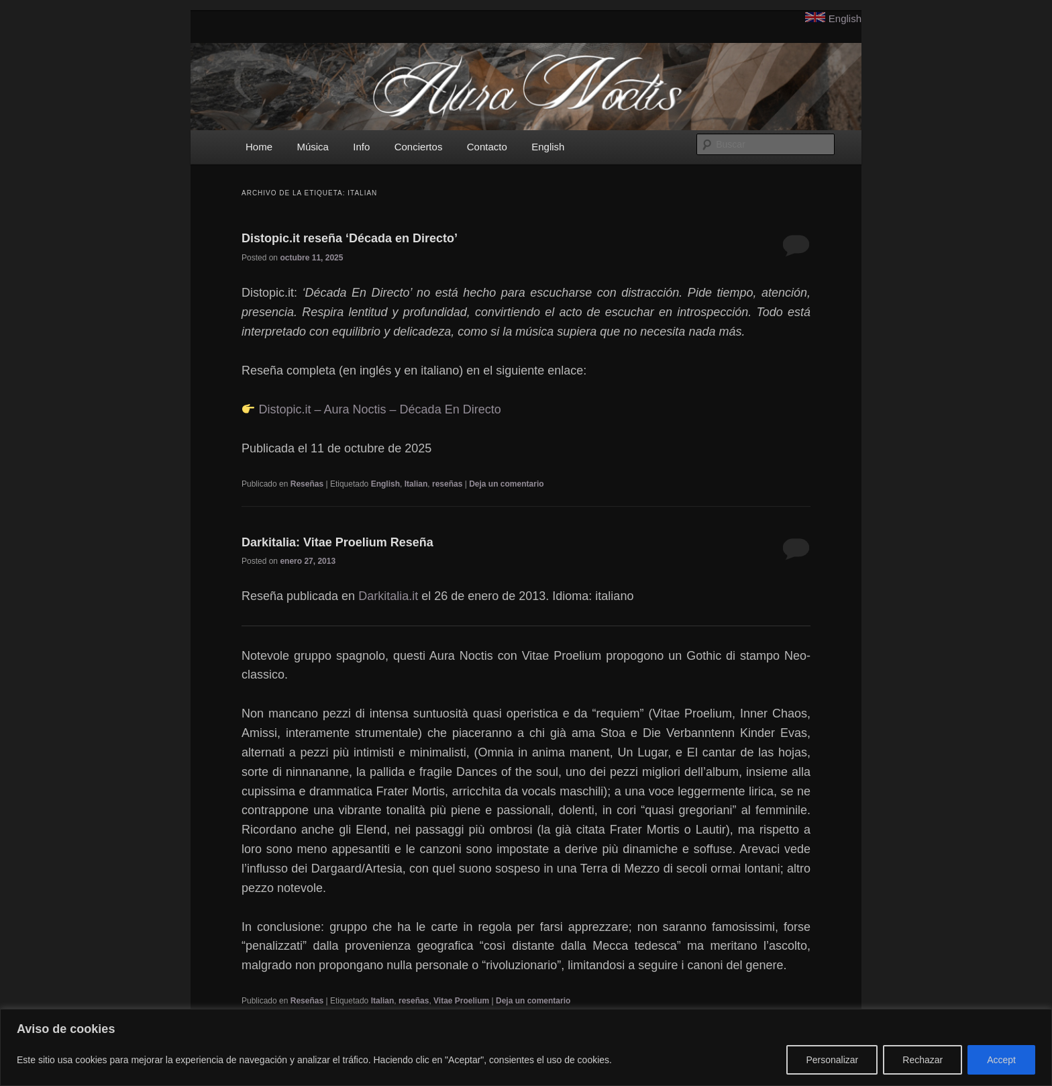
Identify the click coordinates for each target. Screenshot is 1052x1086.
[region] (526, 1047)
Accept (1001, 1059)
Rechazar (922, 1059)
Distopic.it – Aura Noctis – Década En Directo (380, 409)
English (845, 18)
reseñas (447, 484)
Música (313, 146)
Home (259, 146)
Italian (416, 484)
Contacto (487, 146)
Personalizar (832, 1059)
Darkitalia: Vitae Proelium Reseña (337, 542)
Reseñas (307, 484)
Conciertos (418, 146)
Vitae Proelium (461, 1000)
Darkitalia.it (388, 596)
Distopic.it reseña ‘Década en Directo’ (350, 238)
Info (361, 146)
